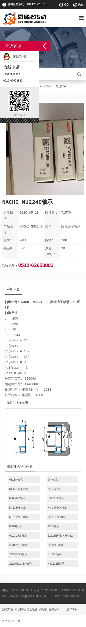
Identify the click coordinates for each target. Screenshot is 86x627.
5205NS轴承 (55, 545)
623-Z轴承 (54, 489)
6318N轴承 (16, 479)
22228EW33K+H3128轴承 (63, 535)
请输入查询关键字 (43, 74)
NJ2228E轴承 (56, 498)
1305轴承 (53, 526)
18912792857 (11, 74)
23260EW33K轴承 (20, 563)
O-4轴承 (53, 479)
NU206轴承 (55, 554)
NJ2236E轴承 (17, 507)
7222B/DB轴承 (18, 554)
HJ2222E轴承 (56, 563)
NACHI (46, 86)
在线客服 (19, 56)
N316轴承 (15, 526)
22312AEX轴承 (18, 545)
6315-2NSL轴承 (19, 517)
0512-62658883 (35, 265)
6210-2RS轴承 (18, 535)
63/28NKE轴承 (57, 517)
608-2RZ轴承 (17, 498)
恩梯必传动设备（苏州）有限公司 (39, 609)
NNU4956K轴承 (57, 507)
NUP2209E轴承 (18, 489)
